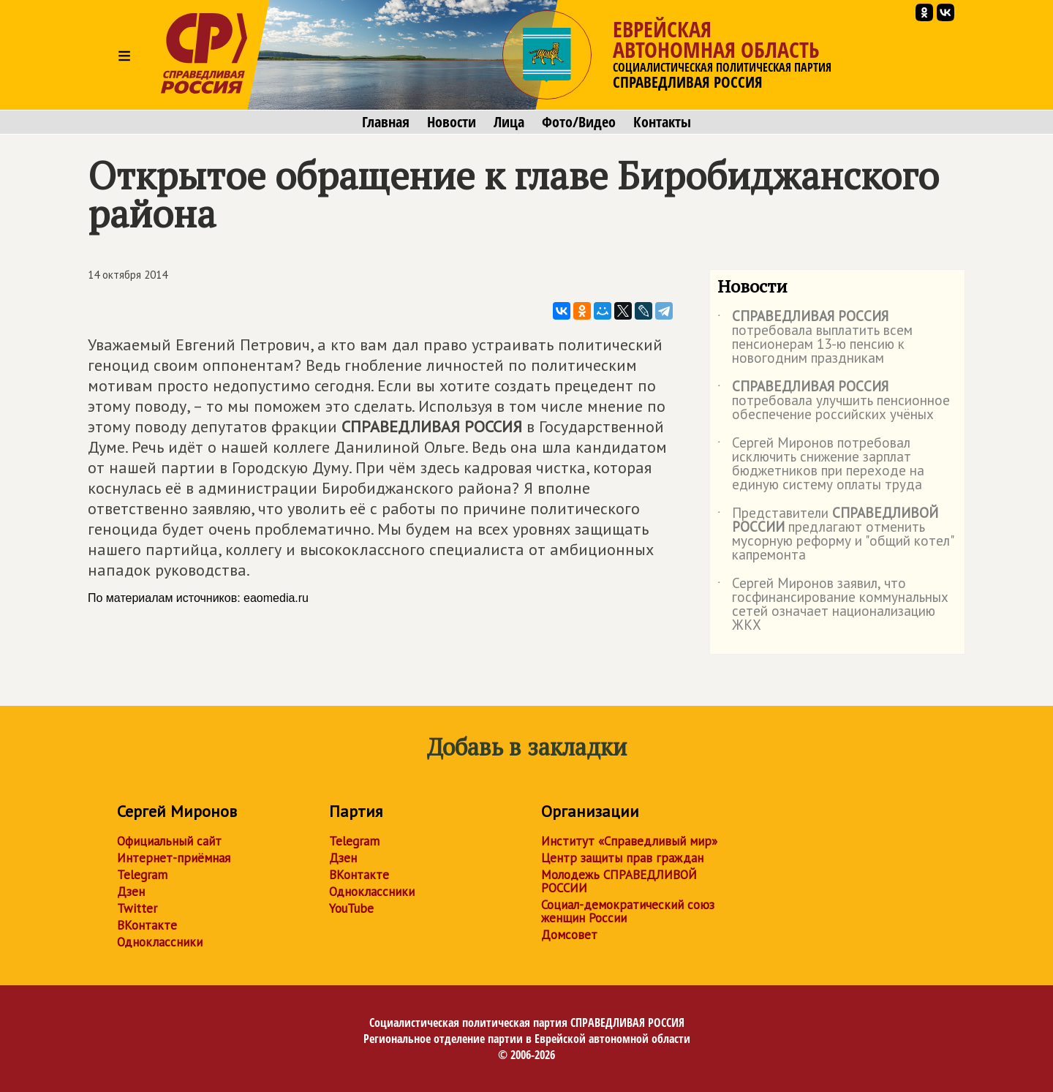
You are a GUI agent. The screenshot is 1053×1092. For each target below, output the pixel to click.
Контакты (662, 122)
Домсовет (569, 934)
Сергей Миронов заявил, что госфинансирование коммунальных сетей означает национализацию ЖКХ (832, 604)
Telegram (142, 874)
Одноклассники (160, 942)
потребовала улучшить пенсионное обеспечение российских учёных (833, 401)
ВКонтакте (147, 925)
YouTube (351, 908)
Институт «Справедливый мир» (629, 841)
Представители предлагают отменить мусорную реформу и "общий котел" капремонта (835, 534)
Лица (509, 122)
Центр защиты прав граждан (622, 858)
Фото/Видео (579, 122)
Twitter (137, 908)
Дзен (131, 891)
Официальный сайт (169, 841)
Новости (451, 122)
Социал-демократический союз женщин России (627, 911)
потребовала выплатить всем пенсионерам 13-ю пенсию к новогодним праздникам (815, 337)
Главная (386, 122)
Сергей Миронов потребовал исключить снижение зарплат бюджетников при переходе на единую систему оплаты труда (820, 464)
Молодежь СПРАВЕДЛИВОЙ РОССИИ (619, 881)
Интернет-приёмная (173, 858)
